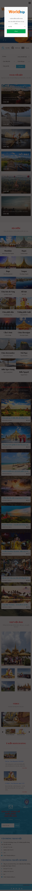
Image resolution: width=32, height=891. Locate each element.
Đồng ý (16, 31)
